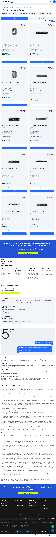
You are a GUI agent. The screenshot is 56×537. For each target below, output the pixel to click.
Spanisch (53, 518)
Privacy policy (46, 508)
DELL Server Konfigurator (20, 502)
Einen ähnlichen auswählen (14, 59)
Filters (14, 18)
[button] (54, 280)
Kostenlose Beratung (28, 253)
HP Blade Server (32, 506)
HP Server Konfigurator (33, 502)
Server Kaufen (4, 500)
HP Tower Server (32, 505)
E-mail (13, 518)
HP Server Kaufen (32, 500)
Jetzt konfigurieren (14, 62)
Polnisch (48, 518)
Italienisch (44, 518)
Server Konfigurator (5, 502)
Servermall (45, 500)
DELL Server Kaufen (19, 500)
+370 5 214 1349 (23, 514)
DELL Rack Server (18, 503)
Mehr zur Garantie (7, 312)
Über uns (44, 502)
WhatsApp (5, 518)
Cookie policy (45, 510)
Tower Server (4, 505)
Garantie (44, 505)
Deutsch (40, 518)
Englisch (46, 517)
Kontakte (44, 503)
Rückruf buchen (28, 518)
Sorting (41, 18)
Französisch (50, 517)
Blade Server (3, 506)
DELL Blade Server (19, 506)
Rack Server (3, 503)
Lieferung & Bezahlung (47, 506)
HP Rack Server (32, 503)
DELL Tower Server (19, 505)
